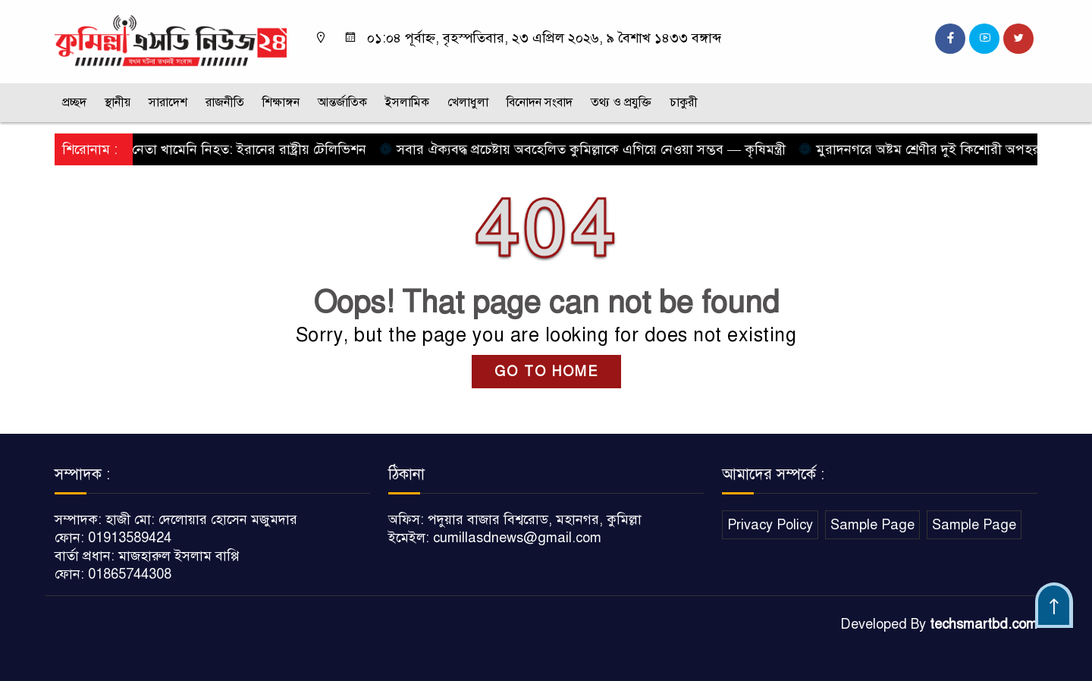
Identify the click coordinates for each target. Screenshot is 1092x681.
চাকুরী (684, 102)
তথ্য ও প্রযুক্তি (621, 102)
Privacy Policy (770, 524)
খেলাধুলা (467, 102)
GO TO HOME (546, 371)
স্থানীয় (117, 102)
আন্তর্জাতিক (342, 102)
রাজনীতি (225, 102)
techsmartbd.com (983, 624)
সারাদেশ (168, 102)
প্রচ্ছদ (74, 102)
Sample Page (872, 524)
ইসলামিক (407, 102)
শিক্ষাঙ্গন (281, 102)
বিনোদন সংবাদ (540, 102)
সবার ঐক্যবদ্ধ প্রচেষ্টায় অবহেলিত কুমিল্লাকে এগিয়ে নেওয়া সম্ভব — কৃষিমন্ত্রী (588, 149)
